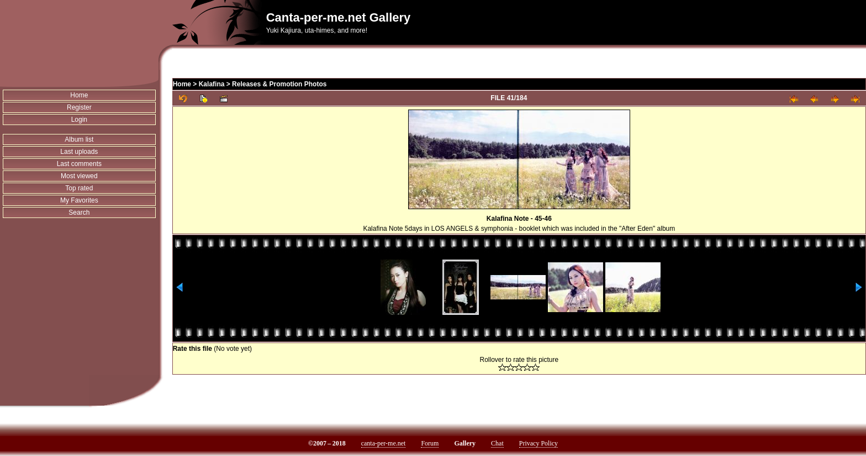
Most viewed (79, 176)
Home (79, 95)
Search (78, 212)
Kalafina (212, 84)
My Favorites (79, 200)
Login (79, 119)
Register (79, 107)
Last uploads (79, 152)
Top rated (79, 188)
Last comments (79, 164)
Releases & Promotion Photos (279, 84)
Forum (430, 443)
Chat (497, 443)
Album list (79, 139)
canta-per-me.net (383, 443)
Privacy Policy (538, 443)
